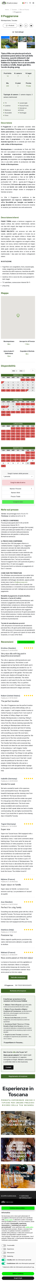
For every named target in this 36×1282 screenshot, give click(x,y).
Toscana (14, 9)
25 (8, 463)
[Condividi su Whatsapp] (26, 25)
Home (7, 9)
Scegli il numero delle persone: (18, 473)
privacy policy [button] (9, 1219)
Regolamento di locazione (18, 1076)
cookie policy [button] (29, 1227)
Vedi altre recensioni (18, 977)
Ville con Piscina (24, 9)
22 (28, 460)
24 (3, 463)
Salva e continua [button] (18, 1273)
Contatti (8, 1067)
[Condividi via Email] (31, 25)
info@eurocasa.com (20, 582)
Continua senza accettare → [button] (18, 1208)
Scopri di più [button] (18, 1278)
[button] (18, 315)
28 (23, 463)
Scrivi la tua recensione (26, 642)
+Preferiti (10, 25)
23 (32, 460)
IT (25, 3)
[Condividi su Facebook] (21, 25)
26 (13, 463)
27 (18, 463)
